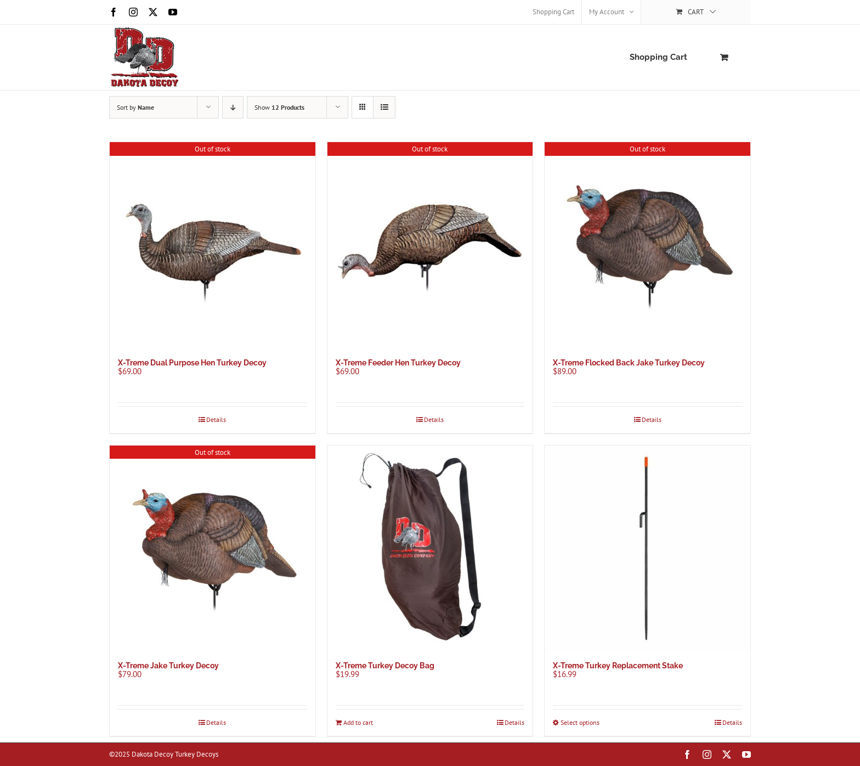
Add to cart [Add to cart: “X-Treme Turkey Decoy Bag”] (358, 722)
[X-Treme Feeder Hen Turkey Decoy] (430, 245)
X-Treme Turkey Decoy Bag (385, 665)
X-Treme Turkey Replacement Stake (618, 665)
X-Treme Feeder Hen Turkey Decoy (398, 362)
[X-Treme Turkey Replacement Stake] (647, 548)
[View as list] (384, 107)
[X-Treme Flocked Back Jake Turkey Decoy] (647, 245)
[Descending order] (233, 107)
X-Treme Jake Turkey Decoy (168, 665)
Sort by (135, 107)
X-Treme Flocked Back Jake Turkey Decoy (629, 362)
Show (279, 107)
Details (216, 419)
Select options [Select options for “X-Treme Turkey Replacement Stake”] (580, 722)
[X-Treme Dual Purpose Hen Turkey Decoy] (212, 245)
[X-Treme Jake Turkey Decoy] (212, 548)
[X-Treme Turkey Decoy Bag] (430, 548)
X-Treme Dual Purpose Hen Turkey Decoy (192, 362)
